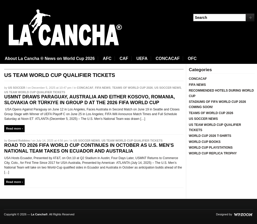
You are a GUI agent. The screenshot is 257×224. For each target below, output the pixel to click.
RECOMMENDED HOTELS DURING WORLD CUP (221, 93)
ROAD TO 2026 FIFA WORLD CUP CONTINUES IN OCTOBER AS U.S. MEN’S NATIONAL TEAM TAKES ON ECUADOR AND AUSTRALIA (89, 148)
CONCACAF (168, 58)
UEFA (142, 58)
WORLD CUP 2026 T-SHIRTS (210, 136)
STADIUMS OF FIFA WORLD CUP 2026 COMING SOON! (217, 104)
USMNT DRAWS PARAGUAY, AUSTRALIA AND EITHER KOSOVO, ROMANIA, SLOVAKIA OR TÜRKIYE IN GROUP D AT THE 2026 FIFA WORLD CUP (89, 99)
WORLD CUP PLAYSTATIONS (211, 147)
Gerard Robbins (19, 140)
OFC (192, 58)
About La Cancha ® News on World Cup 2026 (50, 58)
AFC (107, 58)
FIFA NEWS (102, 87)
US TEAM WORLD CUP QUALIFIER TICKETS (34, 92)
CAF (124, 58)
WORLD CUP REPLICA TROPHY (213, 153)
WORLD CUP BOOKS (205, 142)
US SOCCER (16, 87)
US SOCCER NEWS (167, 87)
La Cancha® (39, 214)
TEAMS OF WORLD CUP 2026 (132, 87)
